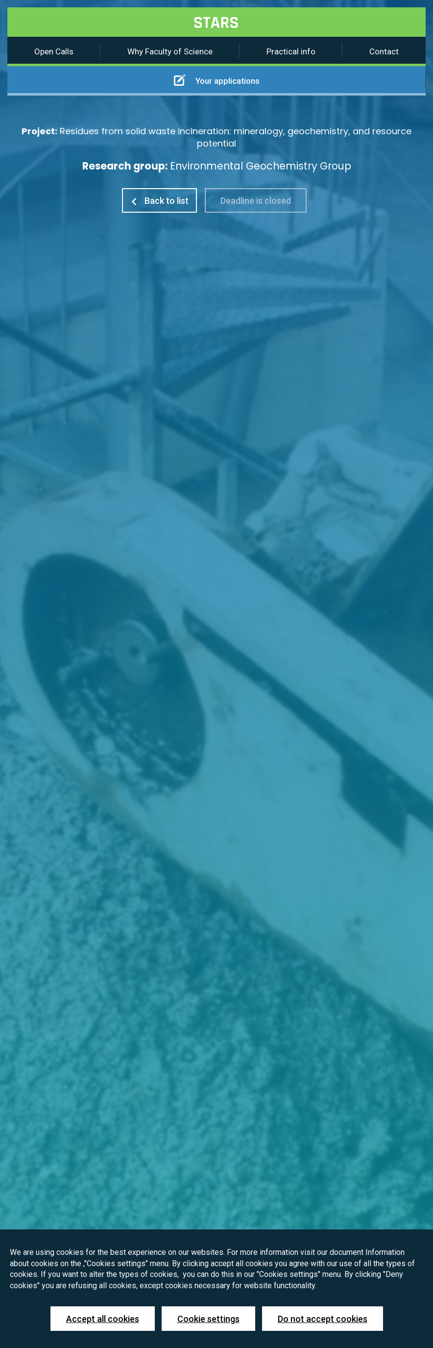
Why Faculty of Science (170, 51)
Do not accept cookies (322, 1319)
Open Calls (53, 51)
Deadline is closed (255, 201)
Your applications (217, 80)
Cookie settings (208, 1319)
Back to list (159, 201)
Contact (384, 51)
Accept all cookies (102, 1319)
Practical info (290, 51)
